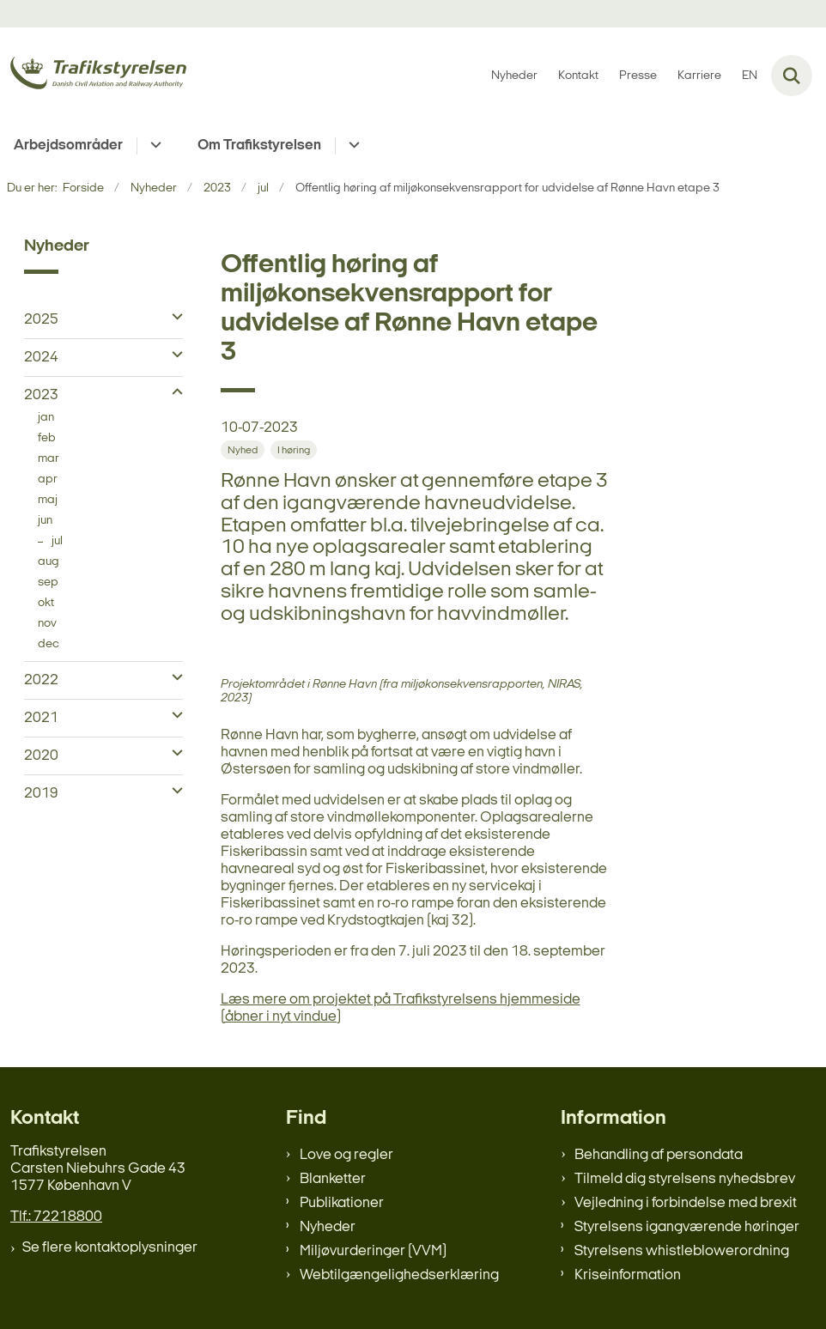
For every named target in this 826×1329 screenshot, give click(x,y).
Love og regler (346, 1155)
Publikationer (342, 1203)
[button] (173, 318)
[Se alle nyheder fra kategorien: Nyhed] (242, 449)
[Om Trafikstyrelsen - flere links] (351, 146)
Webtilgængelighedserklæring (399, 1275)
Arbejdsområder (68, 145)
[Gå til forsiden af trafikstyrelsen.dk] (93, 76)
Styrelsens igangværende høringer (686, 1227)
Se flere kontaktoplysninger (109, 1248)
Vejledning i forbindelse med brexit (685, 1203)
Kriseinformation (627, 1275)
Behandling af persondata (658, 1155)
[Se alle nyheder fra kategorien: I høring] (293, 449)
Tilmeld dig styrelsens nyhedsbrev (684, 1179)
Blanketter (333, 1179)
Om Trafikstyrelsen (259, 145)
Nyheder (327, 1227)
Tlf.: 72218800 (56, 1217)
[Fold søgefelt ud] (791, 75)
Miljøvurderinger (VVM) (373, 1251)
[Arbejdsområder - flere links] (153, 146)
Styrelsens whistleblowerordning (681, 1251)
